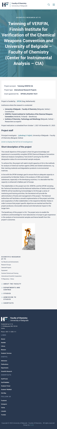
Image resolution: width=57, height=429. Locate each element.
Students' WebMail (6, 389)
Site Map (3, 393)
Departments (4, 368)
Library (3, 346)
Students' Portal (5, 386)
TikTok (3, 407)
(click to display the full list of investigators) (16, 142)
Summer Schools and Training (9, 273)
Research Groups (6, 264)
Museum (3, 349)
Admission (4, 360)
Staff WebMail (5, 382)
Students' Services (6, 353)
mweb (32, 425)
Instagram (4, 404)
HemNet (3, 342)
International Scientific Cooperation (11, 276)
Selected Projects (6, 267)
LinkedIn (3, 411)
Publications (4, 364)
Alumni (3, 339)
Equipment (4, 270)
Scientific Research (6, 371)
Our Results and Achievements (9, 262)
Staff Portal (4, 379)
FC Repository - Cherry (7, 279)
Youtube (3, 414)
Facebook (4, 400)
